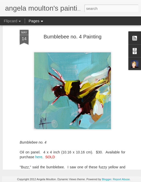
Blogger (106, 179)
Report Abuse (121, 179)
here (38, 127)
